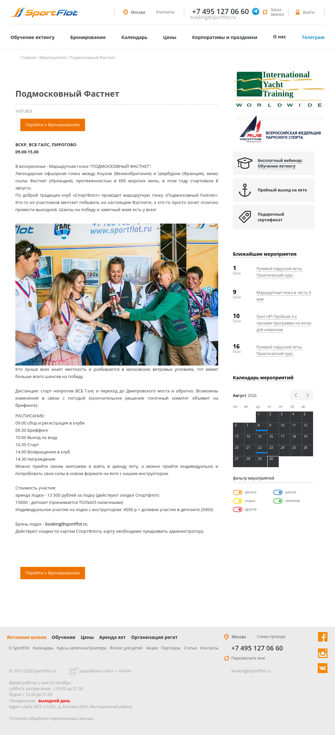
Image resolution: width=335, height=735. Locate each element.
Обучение (64, 637)
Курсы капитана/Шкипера (82, 648)
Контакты (165, 12)
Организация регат (154, 637)
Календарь (134, 37)
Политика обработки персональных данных (51, 718)
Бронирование (88, 37)
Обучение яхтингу (32, 37)
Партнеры (171, 648)
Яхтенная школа (26, 637)
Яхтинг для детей (126, 648)
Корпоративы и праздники (224, 37)
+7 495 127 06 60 (257, 648)
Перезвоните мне (248, 658)
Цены (169, 37)
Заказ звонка (277, 12)
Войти (309, 12)
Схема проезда (271, 636)
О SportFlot (19, 648)
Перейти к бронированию (53, 125)
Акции (152, 648)
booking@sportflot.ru (213, 17)
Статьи (190, 648)
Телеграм (313, 37)
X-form (125, 671)
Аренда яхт (112, 637)
